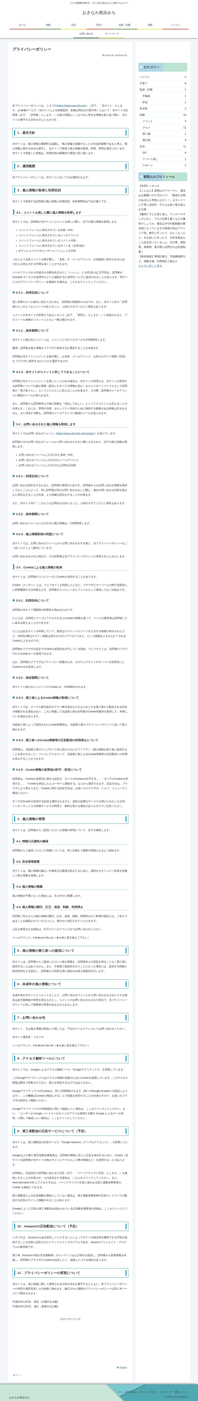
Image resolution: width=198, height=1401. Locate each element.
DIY (164, 152)
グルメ (164, 127)
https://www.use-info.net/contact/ (75, 433)
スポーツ (164, 165)
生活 (163, 146)
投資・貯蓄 (163, 89)
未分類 (163, 108)
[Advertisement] (70, 79)
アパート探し (164, 159)
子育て (163, 83)
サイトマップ (164, 1392)
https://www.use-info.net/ (72, 105)
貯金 (164, 102)
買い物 (164, 133)
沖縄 (163, 115)
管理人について (180, 1392)
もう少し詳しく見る (150, 265)
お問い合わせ (125, 1392)
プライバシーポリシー (145, 1392)
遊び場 (164, 140)
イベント (164, 121)
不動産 (164, 96)
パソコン (163, 77)
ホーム (113, 1392)
